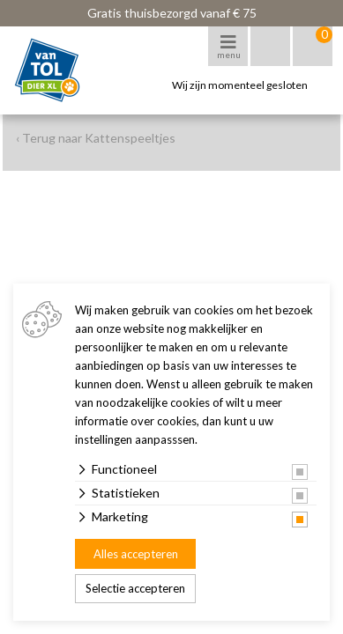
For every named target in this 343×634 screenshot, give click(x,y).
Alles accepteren (135, 554)
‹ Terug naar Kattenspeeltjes (95, 137)
